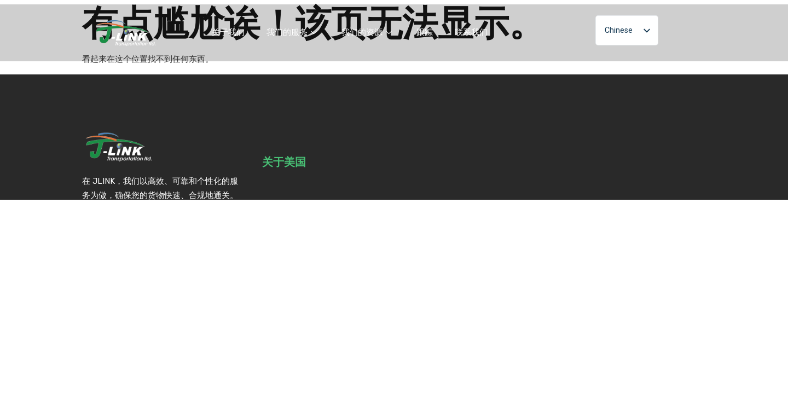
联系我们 (471, 32)
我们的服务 (293, 32)
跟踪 (424, 32)
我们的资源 (368, 32)
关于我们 (228, 32)
